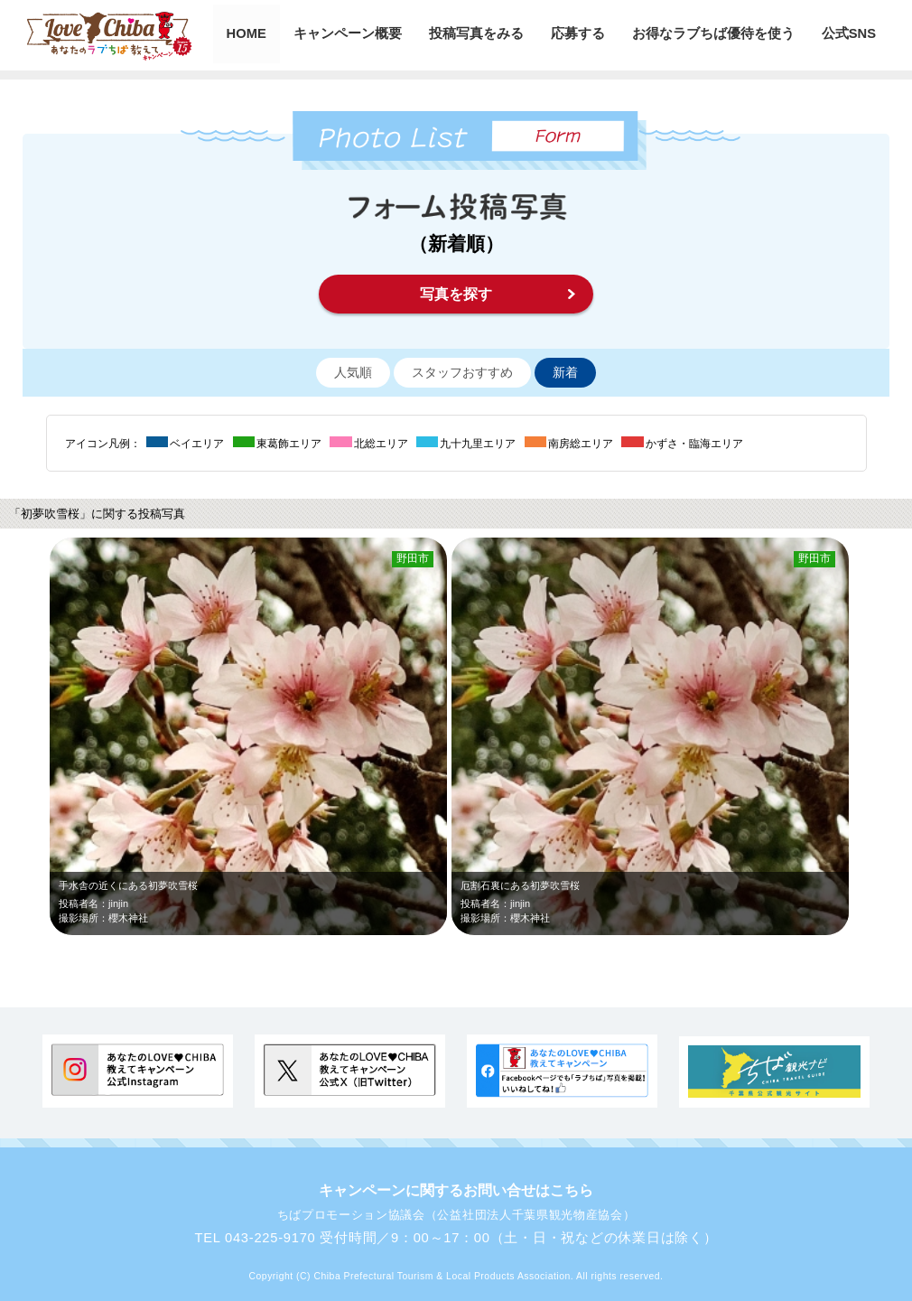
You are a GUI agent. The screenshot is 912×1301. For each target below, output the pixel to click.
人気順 (353, 372)
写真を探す (456, 294)
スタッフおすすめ (462, 372)
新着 (565, 372)
